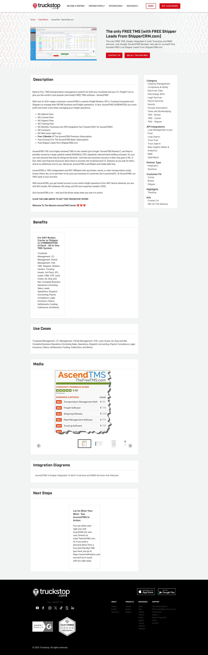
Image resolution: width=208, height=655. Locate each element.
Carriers (128, 606)
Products (130, 602)
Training (141, 623)
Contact (114, 609)
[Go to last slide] (39, 446)
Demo (152, 6)
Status (154, 620)
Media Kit (155, 615)
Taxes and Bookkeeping (159, 111)
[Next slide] (130, 446)
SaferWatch (153, 157)
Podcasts (141, 629)
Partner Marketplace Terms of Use (164, 609)
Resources (134, 6)
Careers (114, 606)
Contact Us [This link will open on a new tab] (153, 200)
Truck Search (154, 143)
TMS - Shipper (155, 121)
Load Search (154, 136)
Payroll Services (155, 101)
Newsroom (115, 612)
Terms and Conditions (159, 606)
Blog (140, 609)
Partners (141, 615)
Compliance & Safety (158, 87)
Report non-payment (159, 618)
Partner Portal (98, 6)
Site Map (155, 623)
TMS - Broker (154, 114)
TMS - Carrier (154, 118)
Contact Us (114, 55)
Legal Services (155, 97)
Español (141, 612)
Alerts (140, 606)
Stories (140, 618)
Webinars (141, 626)
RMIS (150, 154)
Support (141, 620)
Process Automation (157, 107)
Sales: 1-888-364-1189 (55, 602)
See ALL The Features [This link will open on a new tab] (137, 55)
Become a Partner (77, 6)
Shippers (129, 612)
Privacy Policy (157, 612)
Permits (151, 104)
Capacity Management (159, 83)
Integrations (117, 6)
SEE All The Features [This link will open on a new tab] (158, 204)
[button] (84, 443)
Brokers (128, 609)
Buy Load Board (172, 6)
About (113, 602)
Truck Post (153, 140)
